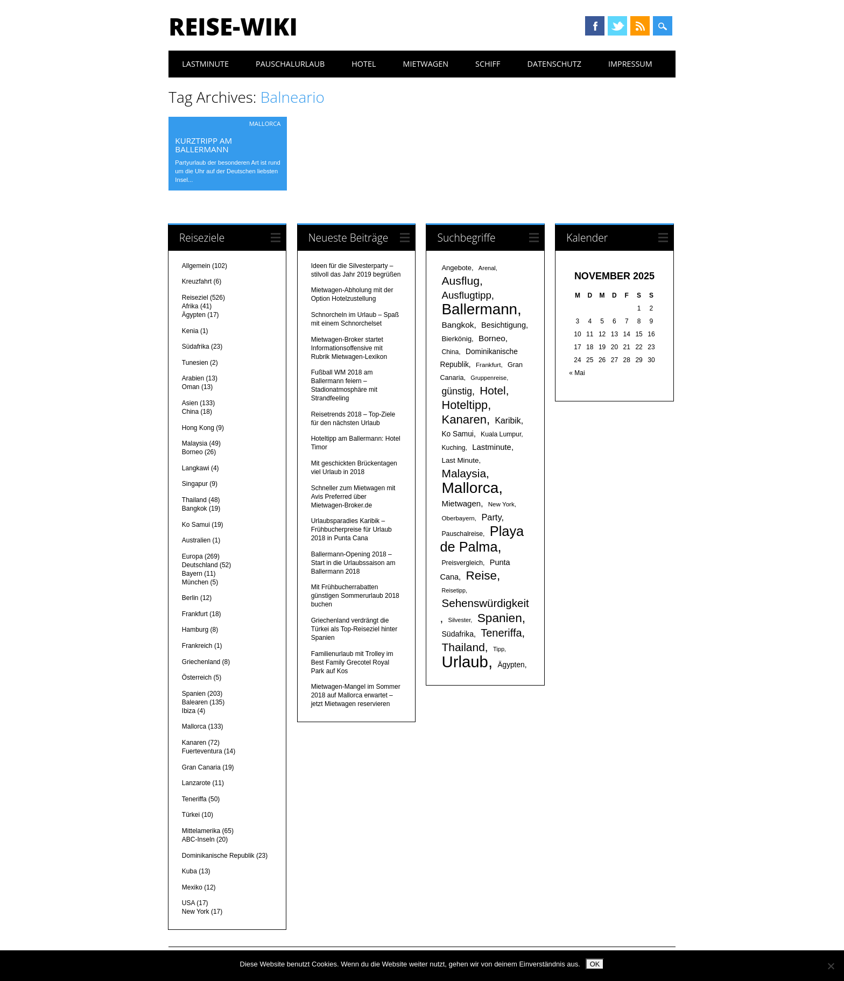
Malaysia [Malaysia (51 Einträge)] (463, 473)
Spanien (194, 693)
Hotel (363, 64)
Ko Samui (196, 524)
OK (595, 964)
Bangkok (194, 508)
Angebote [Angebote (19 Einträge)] (456, 268)
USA (188, 903)
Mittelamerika (201, 831)
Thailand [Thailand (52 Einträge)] (462, 647)
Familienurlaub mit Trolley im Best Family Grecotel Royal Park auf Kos (352, 662)
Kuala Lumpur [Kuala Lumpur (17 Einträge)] (501, 434)
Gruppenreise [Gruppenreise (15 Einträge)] (488, 378)
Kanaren (194, 742)
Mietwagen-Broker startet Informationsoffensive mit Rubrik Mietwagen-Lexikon (349, 348)
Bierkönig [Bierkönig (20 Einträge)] (456, 339)
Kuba (189, 871)
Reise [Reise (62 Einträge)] (481, 575)
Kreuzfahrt (197, 281)
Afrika (190, 306)
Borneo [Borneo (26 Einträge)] (492, 338)
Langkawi (195, 468)
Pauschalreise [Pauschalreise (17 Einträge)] (462, 534)
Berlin (190, 598)
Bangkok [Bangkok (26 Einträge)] (457, 324)
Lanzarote (196, 783)
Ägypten (194, 315)
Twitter (617, 26)
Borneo (192, 452)
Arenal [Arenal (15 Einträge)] (487, 268)
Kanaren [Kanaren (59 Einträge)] (463, 419)
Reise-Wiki (232, 26)
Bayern (192, 573)
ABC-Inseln (198, 839)
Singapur (195, 484)
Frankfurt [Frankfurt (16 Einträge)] (488, 364)
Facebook (594, 26)
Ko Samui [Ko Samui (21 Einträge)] (457, 434)
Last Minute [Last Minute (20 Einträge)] (460, 460)
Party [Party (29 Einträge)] (491, 517)
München (195, 582)
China (190, 411)
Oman (191, 387)
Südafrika (195, 346)
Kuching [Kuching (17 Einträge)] (453, 447)
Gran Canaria (201, 767)
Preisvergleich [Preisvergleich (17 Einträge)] (462, 563)
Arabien (193, 378)
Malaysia (194, 443)
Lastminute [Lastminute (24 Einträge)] (491, 447)
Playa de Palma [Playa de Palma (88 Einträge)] (482, 539)
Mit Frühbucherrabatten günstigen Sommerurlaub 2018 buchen (355, 595)
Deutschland (200, 565)
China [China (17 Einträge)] (450, 352)
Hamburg (195, 629)
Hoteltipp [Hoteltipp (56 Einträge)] (464, 405)
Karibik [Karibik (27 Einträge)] (508, 420)
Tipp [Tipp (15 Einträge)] (498, 649)
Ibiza (188, 711)
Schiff (487, 64)
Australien (196, 540)
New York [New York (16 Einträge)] (501, 503)
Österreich (197, 677)
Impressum (630, 64)
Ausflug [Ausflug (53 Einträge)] (460, 280)
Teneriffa (194, 799)
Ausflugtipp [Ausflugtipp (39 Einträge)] (466, 295)
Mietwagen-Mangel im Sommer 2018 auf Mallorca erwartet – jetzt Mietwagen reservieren (355, 695)
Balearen (195, 702)
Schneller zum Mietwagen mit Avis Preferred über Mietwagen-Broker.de (353, 496)
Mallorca (265, 123)
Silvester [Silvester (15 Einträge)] (459, 620)
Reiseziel (195, 297)
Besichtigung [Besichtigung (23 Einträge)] (503, 325)
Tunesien (195, 362)
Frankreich (197, 646)
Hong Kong (198, 428)
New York (195, 911)
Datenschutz (554, 64)
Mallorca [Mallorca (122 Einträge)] (469, 487)
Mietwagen (425, 64)
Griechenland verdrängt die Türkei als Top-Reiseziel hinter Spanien (354, 629)
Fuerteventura (202, 751)
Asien (190, 403)
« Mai (577, 373)
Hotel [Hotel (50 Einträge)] (492, 390)
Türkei (191, 814)
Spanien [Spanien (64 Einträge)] (499, 618)
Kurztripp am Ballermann (203, 144)
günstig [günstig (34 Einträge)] (456, 391)
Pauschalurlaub (290, 64)
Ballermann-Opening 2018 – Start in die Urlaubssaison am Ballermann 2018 (353, 563)
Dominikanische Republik (218, 855)
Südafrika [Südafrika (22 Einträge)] (457, 634)
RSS (640, 26)
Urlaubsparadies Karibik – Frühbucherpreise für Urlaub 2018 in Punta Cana (351, 529)
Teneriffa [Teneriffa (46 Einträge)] (501, 633)
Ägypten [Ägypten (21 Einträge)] (510, 665)
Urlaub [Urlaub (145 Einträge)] (464, 662)
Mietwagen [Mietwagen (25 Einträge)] (461, 503)
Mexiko (192, 887)
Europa (192, 556)
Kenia (190, 331)
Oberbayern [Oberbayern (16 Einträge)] (457, 517)
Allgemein (196, 266)
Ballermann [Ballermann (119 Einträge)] (479, 309)
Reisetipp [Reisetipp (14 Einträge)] (453, 590)
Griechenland (201, 662)
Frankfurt (195, 614)
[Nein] (830, 966)
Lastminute (205, 64)
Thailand (194, 500)
